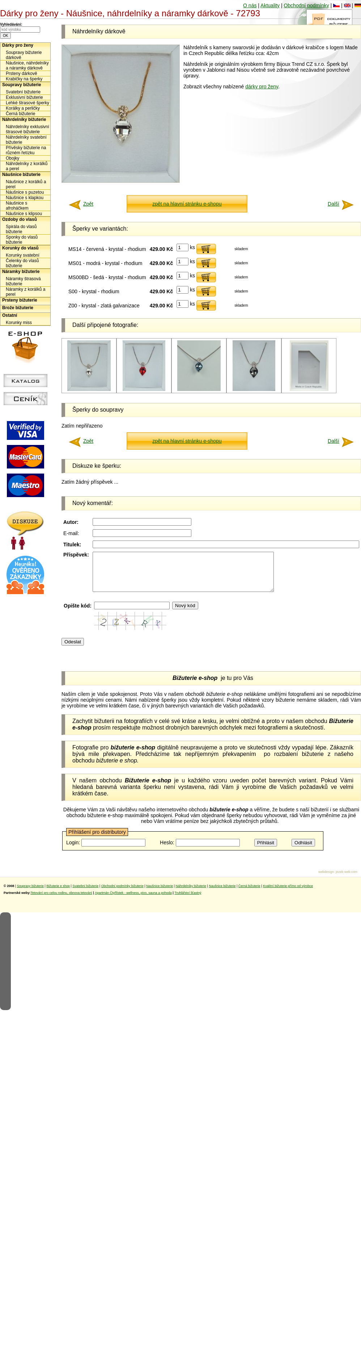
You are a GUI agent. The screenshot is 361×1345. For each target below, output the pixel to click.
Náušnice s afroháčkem (17, 206)
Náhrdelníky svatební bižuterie (26, 140)
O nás (249, 5)
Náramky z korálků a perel (25, 292)
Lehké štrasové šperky (27, 102)
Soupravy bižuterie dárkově (24, 55)
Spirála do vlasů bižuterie (21, 229)
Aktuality (270, 5)
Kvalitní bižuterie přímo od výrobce (288, 893)
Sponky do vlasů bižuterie (22, 240)
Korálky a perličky (23, 108)
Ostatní (9, 315)
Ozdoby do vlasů (19, 219)
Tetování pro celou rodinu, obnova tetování (61, 900)
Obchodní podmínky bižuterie (122, 893)
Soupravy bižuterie (21, 84)
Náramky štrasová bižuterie (23, 281)
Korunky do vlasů (20, 248)
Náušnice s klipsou (24, 213)
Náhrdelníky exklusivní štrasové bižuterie (27, 129)
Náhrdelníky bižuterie (24, 119)
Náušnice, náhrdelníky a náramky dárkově (27, 65)
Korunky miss (19, 322)
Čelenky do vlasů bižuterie (22, 263)
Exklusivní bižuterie (24, 97)
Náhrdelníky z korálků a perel (26, 166)
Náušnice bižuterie (21, 174)
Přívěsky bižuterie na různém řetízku (26, 150)
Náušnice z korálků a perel (26, 184)
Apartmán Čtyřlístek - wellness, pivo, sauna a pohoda (133, 900)
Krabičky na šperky (24, 78)
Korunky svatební (22, 255)
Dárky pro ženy (17, 45)
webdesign (326, 879)
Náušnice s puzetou (25, 192)
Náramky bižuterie (20, 271)
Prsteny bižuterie (19, 300)
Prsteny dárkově (21, 73)
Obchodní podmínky (306, 5)
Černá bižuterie (20, 113)
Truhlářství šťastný (187, 900)
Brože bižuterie (17, 307)
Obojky (12, 158)
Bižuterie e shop (58, 893)
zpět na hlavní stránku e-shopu (186, 204)
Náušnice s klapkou (24, 197)
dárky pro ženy (261, 86)
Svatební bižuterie (23, 91)
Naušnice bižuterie (159, 893)
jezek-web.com (346, 879)
